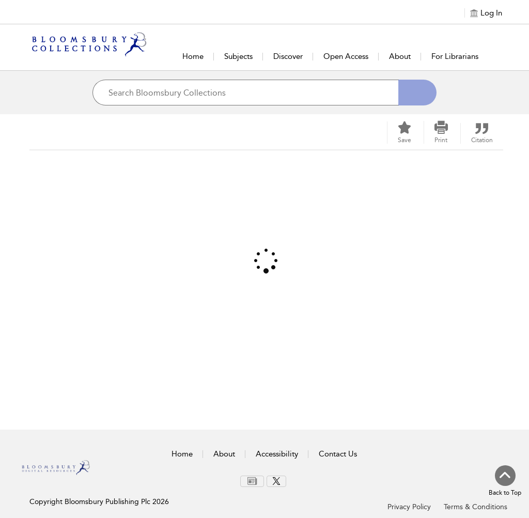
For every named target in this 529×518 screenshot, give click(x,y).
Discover (288, 56)
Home (193, 56)
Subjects (238, 56)
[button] (441, 132)
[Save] (404, 132)
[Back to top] (505, 481)
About (400, 56)
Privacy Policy (409, 506)
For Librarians (454, 56)
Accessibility (277, 454)
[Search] (417, 92)
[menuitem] (252, 481)
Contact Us (338, 454)
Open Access (345, 56)
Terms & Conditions (475, 506)
